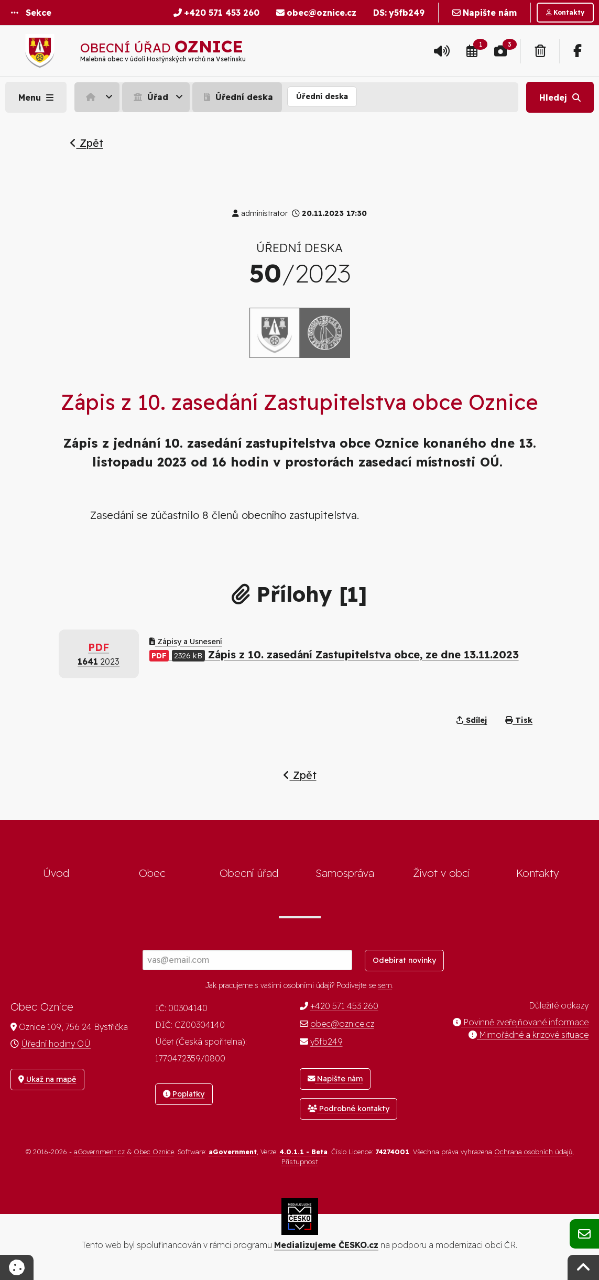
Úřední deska (237, 97)
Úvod (56, 873)
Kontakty (537, 873)
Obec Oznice (154, 1151)
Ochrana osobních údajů (533, 1151)
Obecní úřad (249, 873)
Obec (152, 873)
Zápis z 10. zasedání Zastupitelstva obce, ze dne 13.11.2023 (334, 654)
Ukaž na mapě (47, 1079)
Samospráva (344, 873)
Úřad (149, 97)
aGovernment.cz (99, 1151)
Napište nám (335, 1078)
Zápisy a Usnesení (185, 641)
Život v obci (441, 873)
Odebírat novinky (404, 960)
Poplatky (183, 1094)
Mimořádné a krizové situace (529, 1034)
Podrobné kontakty (348, 1108)
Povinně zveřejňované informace (521, 1022)
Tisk (518, 720)
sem (385, 985)
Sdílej (471, 720)
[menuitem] (98, 97)
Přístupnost (299, 1161)
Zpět (86, 142)
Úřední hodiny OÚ (56, 1043)
